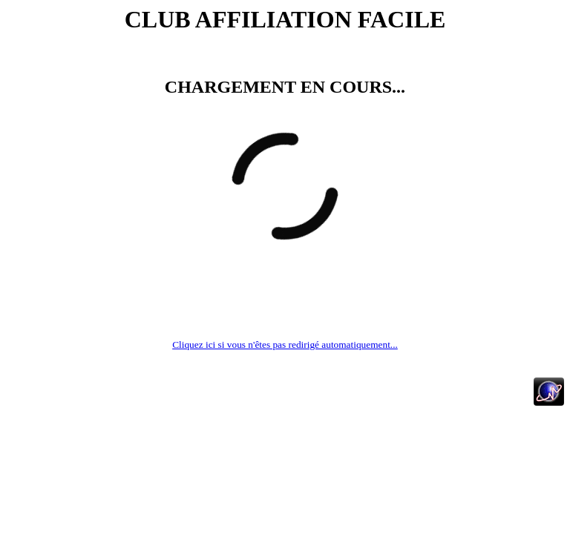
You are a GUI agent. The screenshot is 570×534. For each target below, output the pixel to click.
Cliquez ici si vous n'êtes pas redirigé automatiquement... (285, 344)
